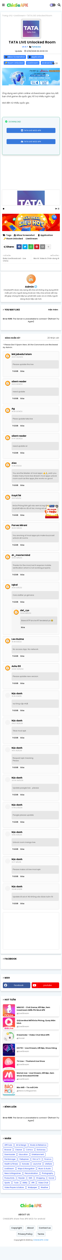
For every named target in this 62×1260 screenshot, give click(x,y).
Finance (47, 1172)
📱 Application (36, 56)
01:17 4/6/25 (16, 875)
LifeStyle (48, 1177)
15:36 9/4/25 (17, 709)
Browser (7, 1163)
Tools (16, 1196)
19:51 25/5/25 (17, 764)
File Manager (10, 1172)
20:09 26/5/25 (17, 794)
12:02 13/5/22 (17, 571)
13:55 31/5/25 (17, 848)
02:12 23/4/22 (17, 397)
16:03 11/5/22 (17, 541)
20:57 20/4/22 (17, 370)
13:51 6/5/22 (16, 511)
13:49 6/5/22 (17, 479)
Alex (14, 476)
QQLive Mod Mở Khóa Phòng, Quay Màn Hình (36, 1035)
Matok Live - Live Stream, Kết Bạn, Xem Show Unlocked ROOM (35, 1088)
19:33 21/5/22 (17, 601)
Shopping (40, 1191)
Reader (21, 1191)
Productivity (9, 1191)
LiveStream (19, 15)
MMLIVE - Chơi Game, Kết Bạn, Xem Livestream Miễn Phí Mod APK (33, 1022)
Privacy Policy (25, 1247)
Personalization (31, 1186)
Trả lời (15, 384)
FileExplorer (24, 1172)
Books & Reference (38, 1158)
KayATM (16, 508)
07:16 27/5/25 (17, 821)
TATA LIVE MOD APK (32, 130)
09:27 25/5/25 (17, 737)
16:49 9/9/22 (17, 655)
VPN (32, 1196)
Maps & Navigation (26, 1182)
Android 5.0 (47, 62)
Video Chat (43, 1196)
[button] (59, 5)
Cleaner (18, 1163)
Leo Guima (18, 652)
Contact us (45, 1241)
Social (51, 1191)
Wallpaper (32, 1201)
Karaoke (25, 1177)
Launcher (37, 1177)
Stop (58, 221)
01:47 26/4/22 (17, 452)
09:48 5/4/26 (17, 902)
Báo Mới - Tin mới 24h (27, 1101)
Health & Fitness (11, 1177)
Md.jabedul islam (22, 367)
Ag (13, 422)
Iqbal (15, 598)
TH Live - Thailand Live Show (31, 1074)
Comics (29, 1163)
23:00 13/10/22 (17, 682)
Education (23, 1168)
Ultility (24, 1196)
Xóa (22, 384)
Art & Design (21, 1158)
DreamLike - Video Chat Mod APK (33, 1048)
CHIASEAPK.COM (40, 1253)
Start (56, 221)
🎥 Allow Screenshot (15, 56)
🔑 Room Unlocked (14, 62)
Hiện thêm (53, 323)
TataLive (36, 46)
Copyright (16, 1241)
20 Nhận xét (53, 351)
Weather (44, 1201)
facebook (18, 998)
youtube (47, 998)
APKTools (8, 1158)
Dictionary (41, 1163)
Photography (47, 1186)
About (30, 1241)
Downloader (9, 1168)
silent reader (19, 395)
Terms (41, 1247)
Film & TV (36, 1172)
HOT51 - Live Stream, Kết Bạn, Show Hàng (37, 1061)
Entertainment (38, 1168)
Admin (29, 300)
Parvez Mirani (19, 538)
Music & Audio (44, 1182)
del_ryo (24, 623)
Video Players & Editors (14, 1201)
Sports (7, 1196)
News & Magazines (12, 1186)
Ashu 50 (16, 679)
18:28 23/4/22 (17, 425)
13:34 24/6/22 (25, 626)
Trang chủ (7, 15)
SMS (30, 1191)
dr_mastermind (21, 568)
